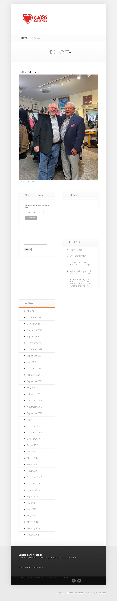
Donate (64, 577)
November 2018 (34, 406)
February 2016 (34, 528)
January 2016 (33, 534)
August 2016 (33, 496)
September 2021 (34, 355)
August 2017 (33, 445)
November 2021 (34, 349)
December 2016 (34, 477)
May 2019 (31, 387)
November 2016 (34, 483)
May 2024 (31, 311)
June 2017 (31, 451)
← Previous (24, 181)
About (30, 577)
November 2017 (34, 432)
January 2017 (33, 470)
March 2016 (32, 521)
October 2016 (33, 490)
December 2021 (34, 342)
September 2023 (34, 330)
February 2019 (34, 394)
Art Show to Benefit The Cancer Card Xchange (81, 272)
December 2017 (34, 426)
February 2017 (34, 464)
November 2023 (34, 317)
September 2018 (34, 413)
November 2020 (34, 368)
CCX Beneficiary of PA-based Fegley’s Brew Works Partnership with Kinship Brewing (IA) (81, 282)
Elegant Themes (75, 592)
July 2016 (31, 502)
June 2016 (31, 509)
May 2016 (31, 515)
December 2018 (34, 400)
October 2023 (33, 323)
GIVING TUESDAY (78, 256)
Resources (39, 577)
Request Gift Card (52, 577)
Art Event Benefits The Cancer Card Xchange (80, 263)
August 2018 (33, 419)
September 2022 (34, 336)
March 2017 (32, 458)
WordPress (100, 592)
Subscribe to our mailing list (37, 206)
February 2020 (34, 374)
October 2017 (33, 438)
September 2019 (34, 381)
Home (24, 37)
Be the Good (76, 249)
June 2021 (31, 362)
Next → (33, 181)
